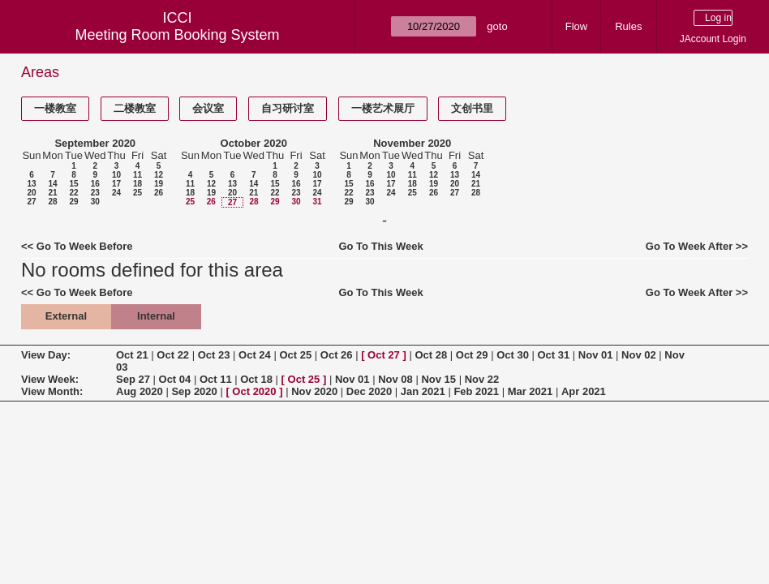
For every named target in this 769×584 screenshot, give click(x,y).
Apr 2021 (583, 391)
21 (52, 192)
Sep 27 (133, 379)
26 (158, 192)
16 (95, 183)
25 (137, 192)
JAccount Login (713, 39)
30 (95, 201)
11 (137, 174)
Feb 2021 (476, 391)
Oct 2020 (254, 391)
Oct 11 (216, 379)
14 (52, 183)
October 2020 (254, 143)
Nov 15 (438, 379)
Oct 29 (472, 355)
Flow (576, 26)
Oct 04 (175, 379)
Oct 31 (554, 355)
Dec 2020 (369, 391)
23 (95, 192)
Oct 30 (512, 355)
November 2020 (412, 143)
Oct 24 (254, 355)
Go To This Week (380, 246)
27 (31, 201)
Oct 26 (336, 355)
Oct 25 (295, 355)
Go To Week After (689, 246)
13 (31, 183)
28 (52, 201)
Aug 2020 (139, 391)
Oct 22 (173, 355)
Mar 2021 (530, 391)
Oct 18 (256, 379)
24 (116, 192)
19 (158, 183)
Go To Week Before (85, 246)
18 (137, 183)
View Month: (52, 391)
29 (73, 201)
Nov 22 (482, 379)
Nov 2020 (314, 391)
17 (116, 183)
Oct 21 (132, 355)
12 (158, 174)
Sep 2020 (194, 391)
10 (116, 174)
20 (31, 192)
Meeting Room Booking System (177, 35)
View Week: (50, 379)
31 (316, 201)
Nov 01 (595, 355)
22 (73, 192)
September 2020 (94, 143)
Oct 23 (214, 355)
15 (73, 183)
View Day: (46, 355)
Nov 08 (395, 379)
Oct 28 (431, 355)
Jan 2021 (423, 391)
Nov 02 (638, 355)
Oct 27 (383, 355)
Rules (628, 26)
